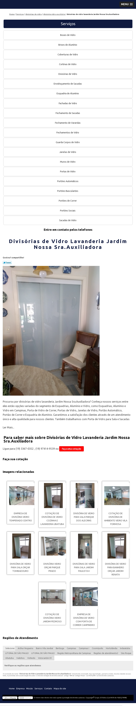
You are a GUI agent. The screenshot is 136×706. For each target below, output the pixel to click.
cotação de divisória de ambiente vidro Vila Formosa (115, 518)
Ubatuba (9, 658)
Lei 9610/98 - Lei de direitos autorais (100, 675)
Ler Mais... (8, 427)
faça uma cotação (71, 449)
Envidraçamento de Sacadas (68, 83)
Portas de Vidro (68, 171)
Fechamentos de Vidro (68, 132)
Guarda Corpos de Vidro (68, 142)
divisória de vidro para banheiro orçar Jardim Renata (115, 569)
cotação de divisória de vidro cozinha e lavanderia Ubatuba (52, 518)
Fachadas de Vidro (68, 103)
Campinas (71, 648)
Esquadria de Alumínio (68, 93)
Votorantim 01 (45, 658)
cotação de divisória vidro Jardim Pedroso (52, 618)
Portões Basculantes (68, 191)
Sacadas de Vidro (68, 220)
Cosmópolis (97, 648)
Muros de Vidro (68, 161)
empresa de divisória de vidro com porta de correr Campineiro (84, 619)
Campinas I (84, 648)
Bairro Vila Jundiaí (44, 648)
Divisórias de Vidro (68, 74)
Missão (29, 688)
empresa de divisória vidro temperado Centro (20, 517)
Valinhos (20, 658)
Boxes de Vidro (68, 35)
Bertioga (60, 648)
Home (12, 688)
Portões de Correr (68, 200)
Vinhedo (31, 658)
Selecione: (10, 648)
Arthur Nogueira (25, 648)
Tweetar (7, 262)
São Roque (126, 653)
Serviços (68, 24)
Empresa (20, 688)
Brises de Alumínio (68, 44)
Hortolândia (111, 648)
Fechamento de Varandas (68, 123)
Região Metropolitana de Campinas (74, 653)
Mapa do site (60, 688)
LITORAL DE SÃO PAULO (17, 653)
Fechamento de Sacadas (68, 113)
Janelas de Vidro (68, 152)
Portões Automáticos (68, 181)
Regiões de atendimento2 (106, 653)
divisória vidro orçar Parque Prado (52, 567)
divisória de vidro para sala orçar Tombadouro (20, 567)
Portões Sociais (68, 210)
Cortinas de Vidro (68, 64)
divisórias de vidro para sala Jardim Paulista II (84, 567)
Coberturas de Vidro (68, 54)
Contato (48, 688)
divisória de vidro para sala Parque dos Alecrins (83, 517)
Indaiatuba (125, 648)
